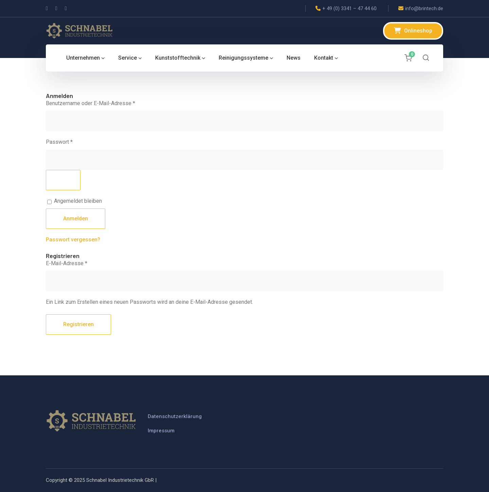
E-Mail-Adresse (80, 263)
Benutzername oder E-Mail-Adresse (104, 102)
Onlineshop (418, 30)
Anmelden (75, 218)
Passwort (73, 141)
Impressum (161, 431)
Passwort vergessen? (73, 239)
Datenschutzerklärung (175, 416)
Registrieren (78, 324)
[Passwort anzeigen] (63, 180)
